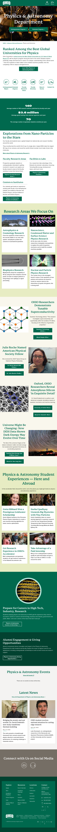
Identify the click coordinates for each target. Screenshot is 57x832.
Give (7, 790)
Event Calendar (22, 788)
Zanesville (32, 801)
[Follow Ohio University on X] (47, 822)
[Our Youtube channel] (42, 810)
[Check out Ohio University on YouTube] (45, 823)
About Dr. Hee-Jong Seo (14, 461)
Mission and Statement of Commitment (28, 816)
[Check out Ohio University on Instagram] (40, 824)
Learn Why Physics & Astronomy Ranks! (28, 69)
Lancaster (32, 796)
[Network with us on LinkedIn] (48, 807)
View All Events (28, 675)
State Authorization (33, 818)
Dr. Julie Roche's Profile (14, 373)
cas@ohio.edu (47, 797)
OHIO (4, 43)
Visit (7, 800)
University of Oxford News (42, 408)
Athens (31, 788)
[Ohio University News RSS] (51, 822)
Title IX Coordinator (42, 818)
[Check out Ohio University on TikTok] (49, 822)
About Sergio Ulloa (42, 337)
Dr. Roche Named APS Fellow (14, 366)
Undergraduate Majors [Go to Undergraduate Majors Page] (7, 84)
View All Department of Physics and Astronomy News (28, 697)
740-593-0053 (47, 803)
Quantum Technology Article (42, 330)
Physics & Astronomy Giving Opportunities (12, 658)
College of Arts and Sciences (14, 43)
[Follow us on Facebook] (42, 807)
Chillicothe (32, 790)
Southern (32, 799)
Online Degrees (10, 797)
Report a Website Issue (22, 803)
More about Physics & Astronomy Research (16, 153)
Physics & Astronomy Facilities (39, 173)
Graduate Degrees (37, 29)
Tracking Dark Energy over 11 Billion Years (14, 454)
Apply (7, 788)
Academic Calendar (20, 791)
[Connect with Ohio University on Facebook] (38, 822)
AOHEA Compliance (29, 815)
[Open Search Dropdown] (47, 3)
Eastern (31, 793)
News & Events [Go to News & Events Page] (42, 84)
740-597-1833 (47, 800)
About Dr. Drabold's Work (42, 415)
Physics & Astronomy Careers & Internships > (12, 624)
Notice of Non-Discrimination (43, 816)
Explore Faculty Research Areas (12, 175)
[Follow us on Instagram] (45, 808)
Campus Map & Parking (10, 803)
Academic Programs (8, 794)
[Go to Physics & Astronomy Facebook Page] (24, 765)
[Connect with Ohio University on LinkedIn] (42, 822)
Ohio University (12, 821)
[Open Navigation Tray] (52, 3)
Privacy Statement (24, 818)
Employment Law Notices (39, 815)
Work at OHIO (21, 800)
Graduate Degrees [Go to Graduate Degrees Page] (15, 84)
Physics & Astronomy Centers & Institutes (12, 199)
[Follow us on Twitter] (45, 810)
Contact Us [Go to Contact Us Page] (50, 83)
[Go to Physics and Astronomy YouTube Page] (33, 765)
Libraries (20, 797)
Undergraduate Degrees (18, 29)
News (19, 795)
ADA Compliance (19, 815)
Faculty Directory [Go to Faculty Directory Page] (33, 84)
